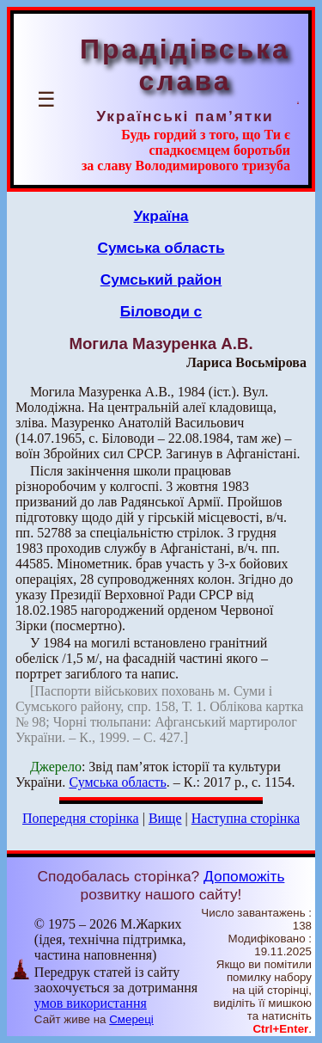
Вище (165, 818)
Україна (161, 215)
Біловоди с (161, 311)
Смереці (131, 1019)
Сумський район (161, 279)
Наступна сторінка (245, 818)
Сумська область (160, 247)
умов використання (90, 1003)
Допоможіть (244, 876)
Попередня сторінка (80, 818)
